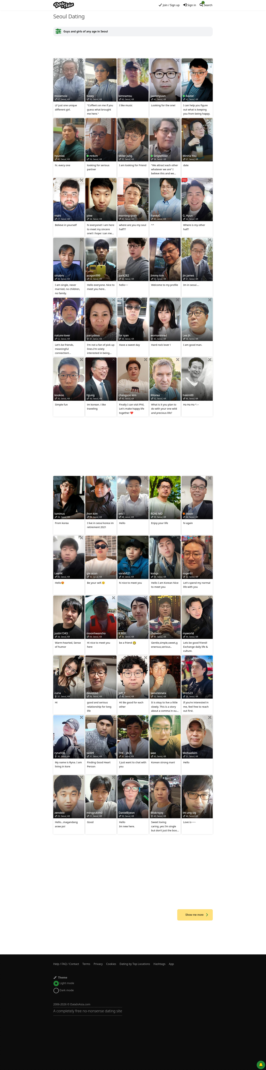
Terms (86, 964)
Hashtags (159, 964)
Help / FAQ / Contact (66, 964)
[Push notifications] (261, 1065)
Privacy (98, 964)
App (171, 964)
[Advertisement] (133, 47)
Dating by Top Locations (135, 964)
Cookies (111, 964)
